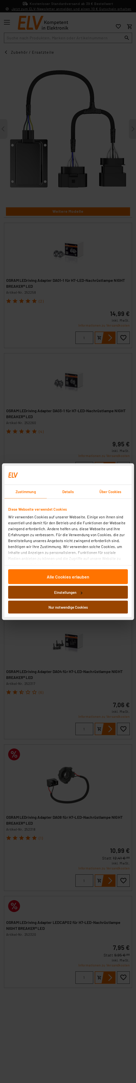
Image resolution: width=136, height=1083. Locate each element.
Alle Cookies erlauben (68, 576)
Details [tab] (68, 491)
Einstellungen (68, 592)
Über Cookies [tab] (110, 491)
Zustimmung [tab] (26, 491)
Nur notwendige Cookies (68, 607)
